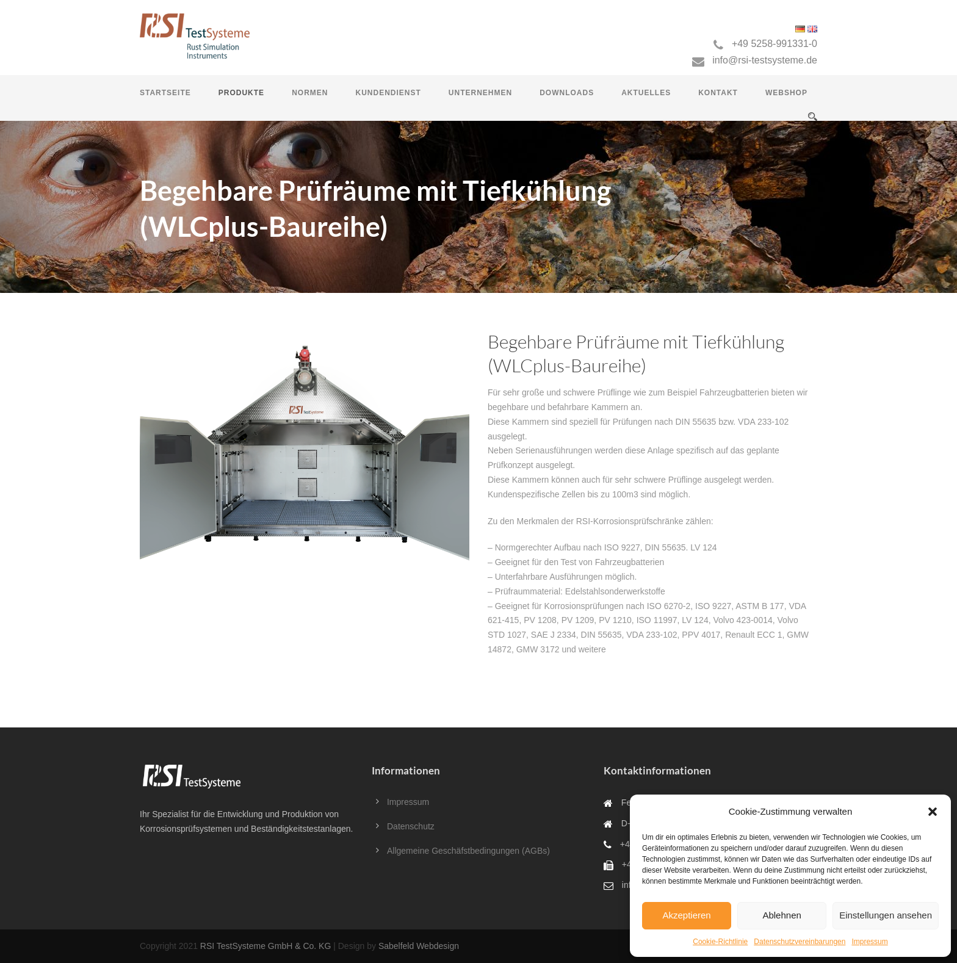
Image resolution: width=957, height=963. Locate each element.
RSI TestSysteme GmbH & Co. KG (265, 946)
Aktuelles (646, 92)
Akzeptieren (686, 915)
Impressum (869, 941)
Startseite (165, 92)
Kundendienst (388, 92)
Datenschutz (411, 826)
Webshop (786, 92)
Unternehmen (480, 92)
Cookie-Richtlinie (720, 941)
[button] (932, 812)
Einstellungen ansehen (885, 915)
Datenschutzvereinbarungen (799, 941)
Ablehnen (781, 915)
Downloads (567, 92)
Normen (310, 92)
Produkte (241, 92)
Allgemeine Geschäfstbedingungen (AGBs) (468, 851)
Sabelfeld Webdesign (418, 946)
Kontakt (718, 92)
